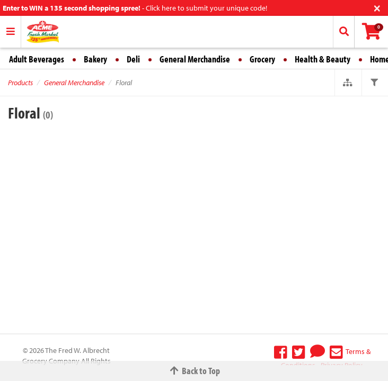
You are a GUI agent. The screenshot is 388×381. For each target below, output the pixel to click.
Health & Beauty (322, 59)
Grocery (262, 59)
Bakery (95, 59)
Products (20, 82)
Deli (133, 59)
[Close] (377, 7)
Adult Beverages (36, 59)
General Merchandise (195, 59)
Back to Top (194, 371)
